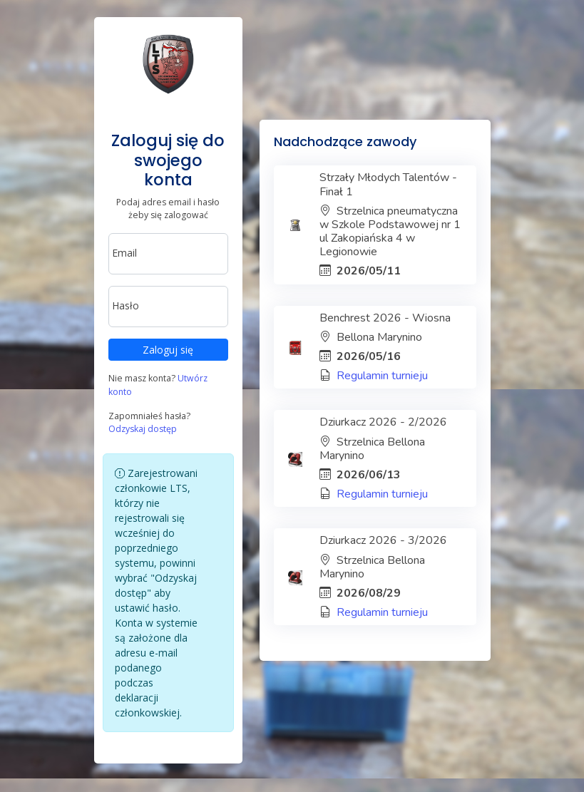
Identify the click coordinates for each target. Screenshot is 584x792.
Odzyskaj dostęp (142, 429)
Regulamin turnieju (382, 376)
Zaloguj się (168, 349)
